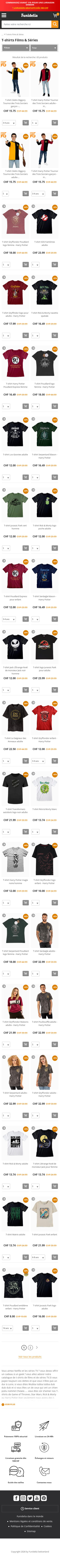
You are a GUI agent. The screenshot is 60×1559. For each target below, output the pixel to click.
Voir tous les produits (30, 1356)
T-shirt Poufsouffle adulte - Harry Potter (44, 1023)
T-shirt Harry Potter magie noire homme (15, 882)
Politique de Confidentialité (25, 1526)
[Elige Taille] (9, 123)
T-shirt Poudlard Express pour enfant (15, 598)
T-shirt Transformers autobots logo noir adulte (15, 811)
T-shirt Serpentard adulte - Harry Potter (15, 1094)
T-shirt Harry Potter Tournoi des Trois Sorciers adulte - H (44, 103)
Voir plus (10, 1404)
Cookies (48, 1526)
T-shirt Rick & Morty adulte (15, 1163)
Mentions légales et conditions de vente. (31, 1521)
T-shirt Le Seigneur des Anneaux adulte (15, 740)
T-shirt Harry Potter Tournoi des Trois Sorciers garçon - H (44, 174)
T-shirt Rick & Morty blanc (44, 809)
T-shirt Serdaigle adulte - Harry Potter (44, 953)
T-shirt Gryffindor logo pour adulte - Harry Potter (15, 314)
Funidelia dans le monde (30, 1516)
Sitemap (31, 1531)
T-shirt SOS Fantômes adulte (44, 243)
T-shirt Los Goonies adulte (15, 454)
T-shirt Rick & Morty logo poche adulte (44, 527)
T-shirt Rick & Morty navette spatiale (44, 314)
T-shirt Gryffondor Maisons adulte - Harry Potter (15, 1023)
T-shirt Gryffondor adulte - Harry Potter (44, 1094)
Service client (30, 1508)
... (2, 34)
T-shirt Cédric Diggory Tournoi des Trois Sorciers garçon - (15, 103)
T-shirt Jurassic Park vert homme (15, 527)
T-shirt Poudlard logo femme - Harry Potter (44, 385)
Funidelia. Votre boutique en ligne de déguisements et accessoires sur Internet (29, 15)
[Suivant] (36, 1347)
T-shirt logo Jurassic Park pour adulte (44, 669)
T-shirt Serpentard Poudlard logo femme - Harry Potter (15, 953)
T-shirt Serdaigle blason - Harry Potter (44, 598)
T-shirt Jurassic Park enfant (44, 1234)
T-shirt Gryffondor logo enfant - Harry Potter (45, 882)
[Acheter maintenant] (26, 122)
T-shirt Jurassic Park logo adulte (44, 1307)
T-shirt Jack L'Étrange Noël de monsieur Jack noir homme (15, 670)
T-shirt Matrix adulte (15, 1234)
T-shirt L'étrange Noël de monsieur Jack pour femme (44, 1165)
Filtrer (7, 47)
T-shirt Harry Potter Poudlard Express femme (15, 385)
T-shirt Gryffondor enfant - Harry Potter (44, 740)
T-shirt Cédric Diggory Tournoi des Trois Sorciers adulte (15, 174)
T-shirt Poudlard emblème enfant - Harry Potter (15, 1307)
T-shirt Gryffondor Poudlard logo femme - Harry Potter (15, 243)
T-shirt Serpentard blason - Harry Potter (44, 456)
